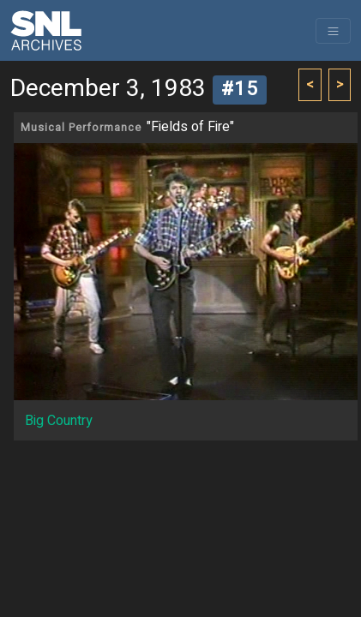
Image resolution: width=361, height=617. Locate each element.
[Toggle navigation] (333, 31)
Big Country (59, 420)
